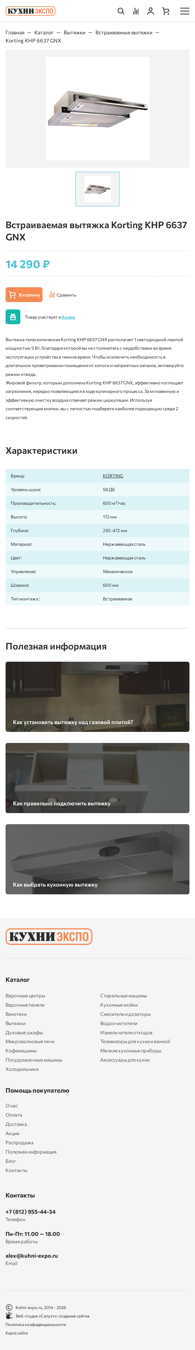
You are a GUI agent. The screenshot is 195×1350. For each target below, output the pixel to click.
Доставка (16, 1124)
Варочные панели (25, 1005)
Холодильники (22, 1069)
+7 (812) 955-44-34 (31, 1211)
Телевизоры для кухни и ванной (135, 1041)
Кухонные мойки (119, 1005)
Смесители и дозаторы (125, 1014)
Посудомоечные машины (34, 1060)
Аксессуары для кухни (124, 1060)
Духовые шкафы (24, 1032)
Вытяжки (74, 32)
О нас (12, 1105)
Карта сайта (17, 1332)
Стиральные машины (123, 995)
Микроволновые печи (30, 1041)
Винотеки (16, 1014)
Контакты (16, 1170)
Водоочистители (118, 1023)
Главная (15, 32)
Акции (68, 316)
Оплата (14, 1115)
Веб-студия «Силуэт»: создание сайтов (48, 1315)
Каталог (44, 32)
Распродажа (20, 1142)
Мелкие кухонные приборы (130, 1050)
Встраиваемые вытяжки (123, 32)
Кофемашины (21, 1050)
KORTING (113, 475)
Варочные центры (25, 995)
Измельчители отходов (126, 1032)
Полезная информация (31, 1151)
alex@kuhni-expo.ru (32, 1255)
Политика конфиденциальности (36, 1324)
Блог (11, 1161)
